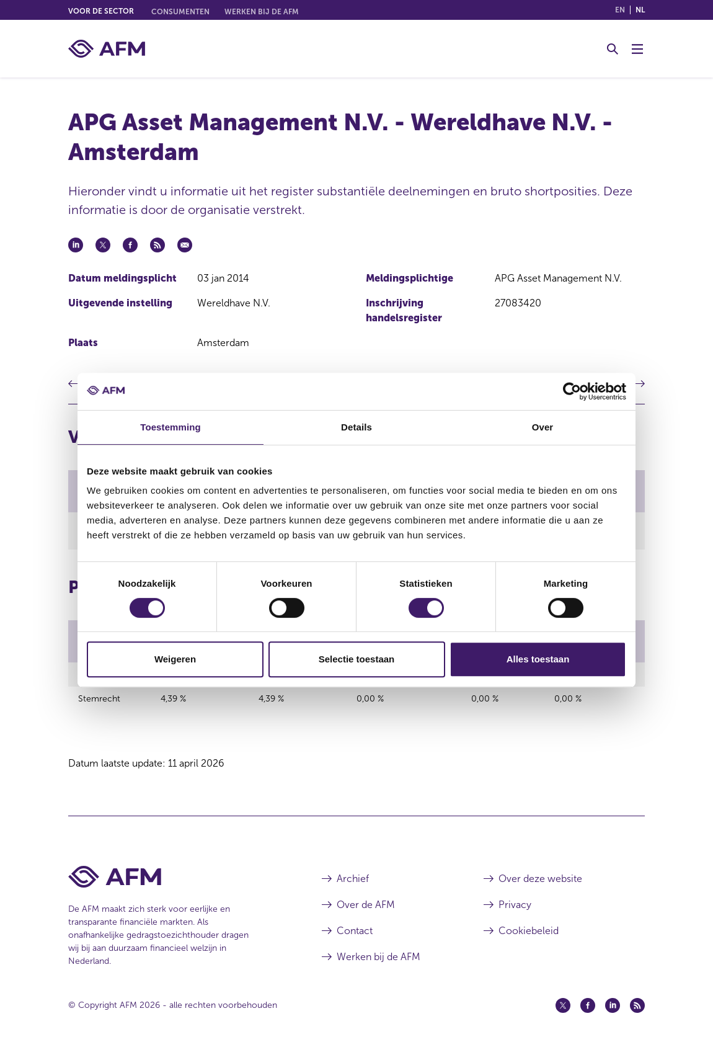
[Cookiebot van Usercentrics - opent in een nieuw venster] (572, 391)
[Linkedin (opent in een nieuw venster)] (612, 1012)
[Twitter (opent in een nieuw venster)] (563, 1012)
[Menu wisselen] (637, 49)
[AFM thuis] (106, 49)
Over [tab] (543, 427)
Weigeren (175, 659)
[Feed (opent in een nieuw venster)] (637, 1012)
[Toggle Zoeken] (612, 49)
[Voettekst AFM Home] (176, 883)
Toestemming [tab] (170, 427)
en (620, 10)
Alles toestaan (538, 659)
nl (640, 10)
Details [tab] (356, 427)
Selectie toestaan (357, 659)
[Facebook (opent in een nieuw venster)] (587, 1012)
